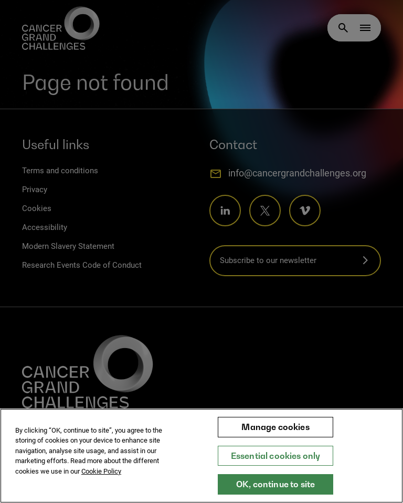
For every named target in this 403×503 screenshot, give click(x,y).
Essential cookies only (276, 461)
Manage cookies (275, 432)
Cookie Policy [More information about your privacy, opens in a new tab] (101, 477)
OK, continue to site (275, 490)
